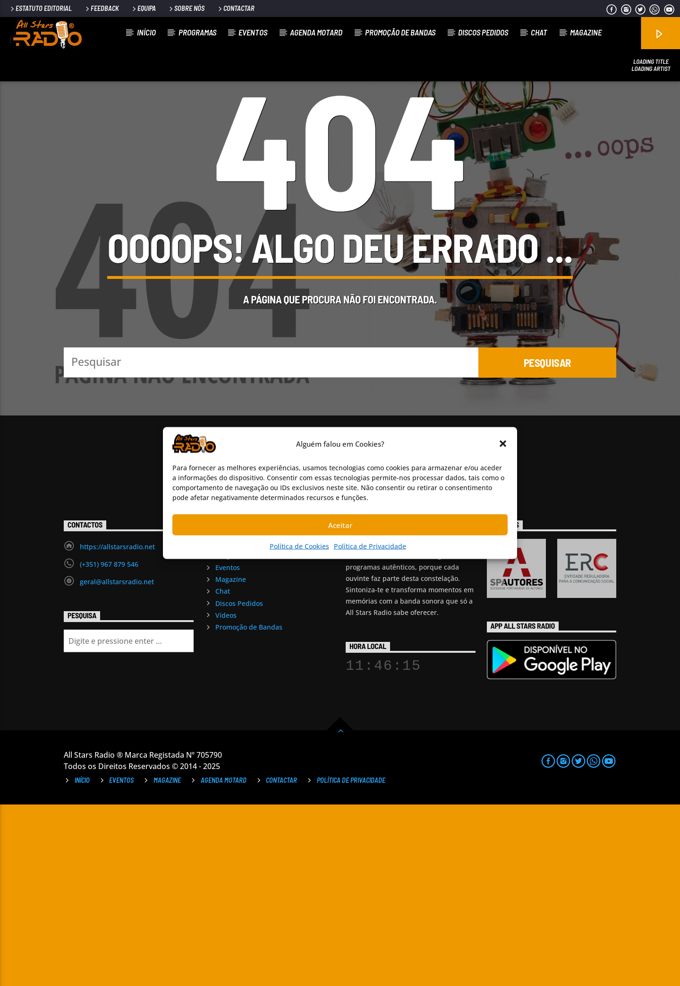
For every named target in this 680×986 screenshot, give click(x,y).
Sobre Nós (186, 8)
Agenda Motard (316, 32)
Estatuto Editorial (40, 8)
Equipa (143, 8)
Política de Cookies (299, 546)
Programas (197, 32)
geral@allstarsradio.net (117, 763)
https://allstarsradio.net (117, 728)
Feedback (101, 8)
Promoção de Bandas (400, 32)
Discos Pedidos (483, 32)
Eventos (252, 32)
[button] (503, 444)
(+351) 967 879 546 (109, 745)
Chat (539, 32)
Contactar (236, 8)
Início (146, 32)
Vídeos (226, 796)
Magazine (586, 32)
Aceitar (340, 524)
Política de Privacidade (370, 546)
